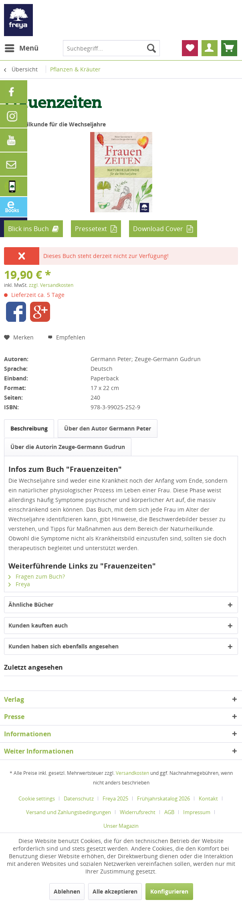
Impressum (196, 812)
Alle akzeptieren (115, 891)
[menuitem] (21, 48)
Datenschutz (79, 798)
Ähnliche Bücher (30, 604)
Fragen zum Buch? (36, 576)
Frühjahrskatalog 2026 (163, 798)
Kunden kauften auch (38, 625)
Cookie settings (36, 798)
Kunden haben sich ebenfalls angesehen (63, 646)
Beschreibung (29, 428)
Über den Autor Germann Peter (107, 428)
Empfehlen (66, 337)
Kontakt (208, 798)
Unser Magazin (121, 825)
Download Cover (158, 228)
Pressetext (91, 228)
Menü (21, 47)
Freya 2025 (115, 798)
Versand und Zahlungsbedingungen (68, 812)
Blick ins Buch (28, 228)
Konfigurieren (169, 891)
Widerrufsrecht (137, 812)
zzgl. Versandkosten (51, 285)
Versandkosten (132, 773)
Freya (19, 584)
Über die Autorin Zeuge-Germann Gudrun (67, 447)
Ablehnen (67, 891)
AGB (169, 812)
